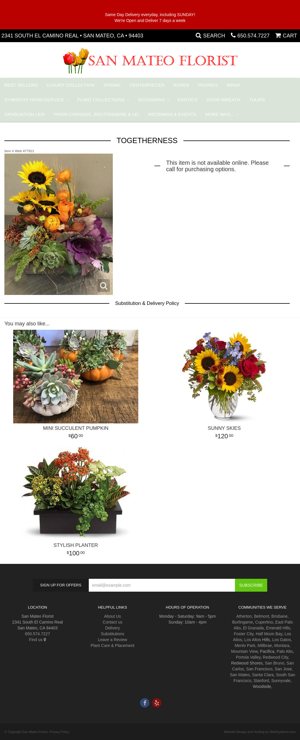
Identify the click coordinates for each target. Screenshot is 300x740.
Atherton (244, 616)
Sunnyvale (280, 680)
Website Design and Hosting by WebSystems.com (260, 732)
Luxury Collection (71, 85)
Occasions (151, 99)
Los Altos (252, 639)
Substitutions (112, 633)
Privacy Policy (59, 732)
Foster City (243, 633)
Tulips (257, 99)
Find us (37, 639)
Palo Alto (285, 651)
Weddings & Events (172, 114)
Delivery (112, 628)
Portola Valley (248, 657)
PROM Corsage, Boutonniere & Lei (96, 114)
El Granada (253, 628)
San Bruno (274, 663)
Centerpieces (147, 85)
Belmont (261, 616)
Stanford (261, 680)
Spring (112, 85)
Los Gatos (281, 639)
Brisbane (279, 616)
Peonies (208, 85)
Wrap (233, 85)
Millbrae (265, 645)
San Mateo (240, 674)
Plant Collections (101, 99)
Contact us (112, 622)
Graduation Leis (24, 114)
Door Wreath (223, 99)
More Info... (219, 114)
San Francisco (259, 669)
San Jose (283, 669)
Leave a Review (112, 639)
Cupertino (264, 622)
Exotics (188, 99)
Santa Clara (263, 674)
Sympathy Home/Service (34, 99)
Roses (181, 85)
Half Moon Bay (269, 633)
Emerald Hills (278, 628)
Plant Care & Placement (112, 645)
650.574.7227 (253, 36)
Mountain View (244, 651)
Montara (281, 645)
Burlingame (242, 622)
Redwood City (275, 657)
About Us (112, 616)
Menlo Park (245, 645)
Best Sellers (21, 85)
